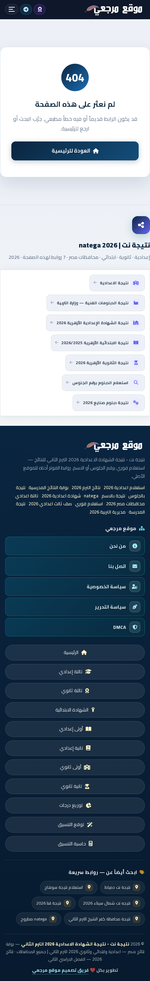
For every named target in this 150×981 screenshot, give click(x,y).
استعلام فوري (89, 503)
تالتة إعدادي (75, 671)
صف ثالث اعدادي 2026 (50, 503)
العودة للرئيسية (75, 151)
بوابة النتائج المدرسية (48, 487)
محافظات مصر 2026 (125, 503)
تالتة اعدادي (27, 496)
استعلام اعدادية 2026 (124, 487)
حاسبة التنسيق (75, 843)
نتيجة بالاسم (113, 496)
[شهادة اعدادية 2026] (114, 9)
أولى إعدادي (75, 728)
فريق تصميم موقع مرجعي (60, 970)
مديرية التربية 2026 (107, 512)
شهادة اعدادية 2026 (61, 496)
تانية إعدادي (75, 747)
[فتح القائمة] (11, 9)
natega (91, 496)
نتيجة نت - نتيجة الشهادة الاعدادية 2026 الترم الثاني (75, 944)
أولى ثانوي (75, 766)
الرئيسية (75, 652)
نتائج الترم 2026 (86, 487)
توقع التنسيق (75, 824)
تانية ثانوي (75, 786)
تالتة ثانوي (75, 690)
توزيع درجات (75, 805)
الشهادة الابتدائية (75, 709)
